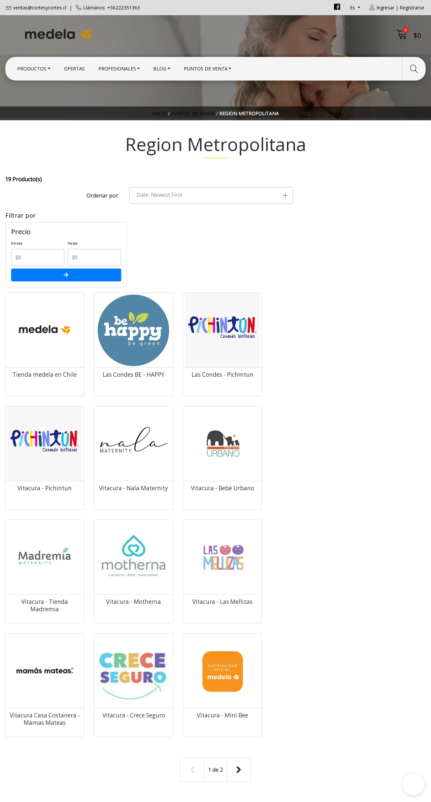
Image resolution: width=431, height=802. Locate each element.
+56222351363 (131, 684)
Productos (31, 68)
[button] (347, 187)
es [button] (353, 7)
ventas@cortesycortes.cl (39, 7)
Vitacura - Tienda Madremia (310, 410)
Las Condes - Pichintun (310, 292)
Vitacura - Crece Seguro (310, 529)
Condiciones (236, 667)
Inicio (159, 116)
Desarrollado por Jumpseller (274, 795)
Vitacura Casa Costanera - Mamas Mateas (229, 532)
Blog (159, 68)
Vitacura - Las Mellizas (148, 529)
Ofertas (74, 68)
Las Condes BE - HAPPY (229, 292)
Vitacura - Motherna (391, 407)
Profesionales (117, 68)
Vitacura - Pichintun (390, 288)
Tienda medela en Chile (148, 292)
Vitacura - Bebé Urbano (229, 410)
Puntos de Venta (206, 68)
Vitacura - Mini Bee (390, 525)
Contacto (232, 658)
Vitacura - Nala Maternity (148, 410)
